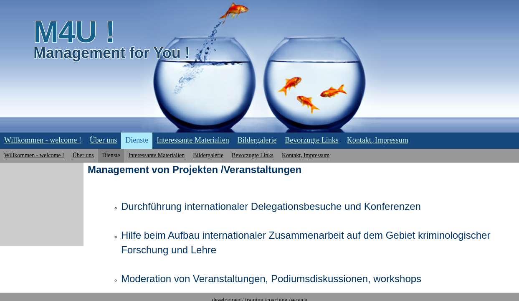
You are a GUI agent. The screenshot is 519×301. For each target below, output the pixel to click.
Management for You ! (111, 52)
